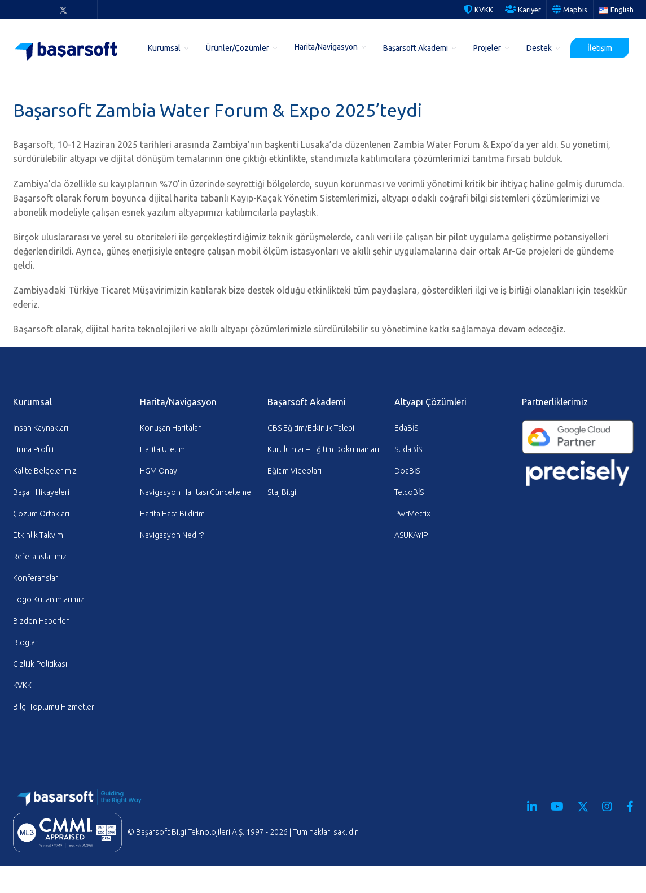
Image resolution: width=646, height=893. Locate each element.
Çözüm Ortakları (41, 513)
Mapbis (569, 10)
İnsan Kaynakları (40, 427)
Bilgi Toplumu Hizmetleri (54, 706)
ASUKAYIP (411, 535)
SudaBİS (408, 449)
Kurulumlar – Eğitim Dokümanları (323, 449)
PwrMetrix (412, 513)
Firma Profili (33, 449)
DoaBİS (407, 470)
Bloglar (25, 642)
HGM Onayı (159, 470)
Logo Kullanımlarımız (48, 599)
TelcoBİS (409, 492)
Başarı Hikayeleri (41, 492)
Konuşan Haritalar (170, 427)
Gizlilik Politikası (40, 663)
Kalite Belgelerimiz (45, 470)
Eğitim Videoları (294, 470)
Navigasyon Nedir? (172, 535)
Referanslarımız (40, 556)
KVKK (478, 10)
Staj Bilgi (281, 492)
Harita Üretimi (163, 449)
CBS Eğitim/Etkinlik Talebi (310, 427)
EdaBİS (406, 427)
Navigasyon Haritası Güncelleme (195, 492)
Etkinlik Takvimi (39, 535)
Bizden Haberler (41, 620)
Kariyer (523, 10)
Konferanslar (35, 578)
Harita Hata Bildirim (172, 513)
